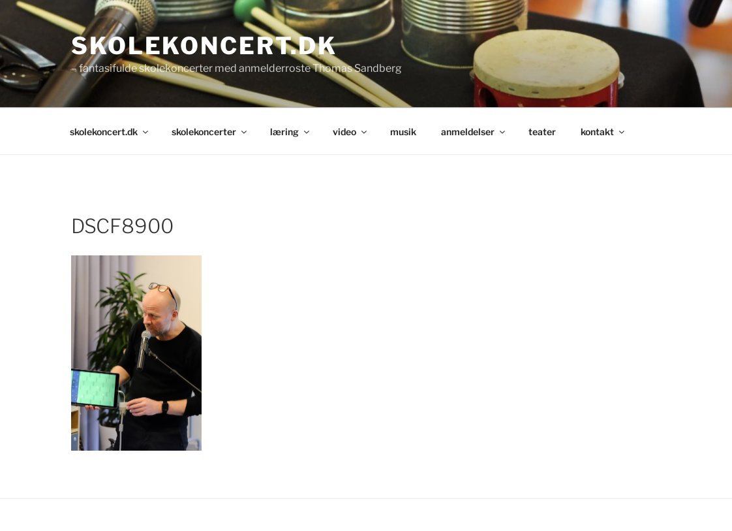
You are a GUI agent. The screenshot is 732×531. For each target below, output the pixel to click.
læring (290, 131)
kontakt (603, 131)
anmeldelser (474, 131)
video (351, 131)
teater (542, 131)
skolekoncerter (210, 131)
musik (403, 131)
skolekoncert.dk (204, 45)
